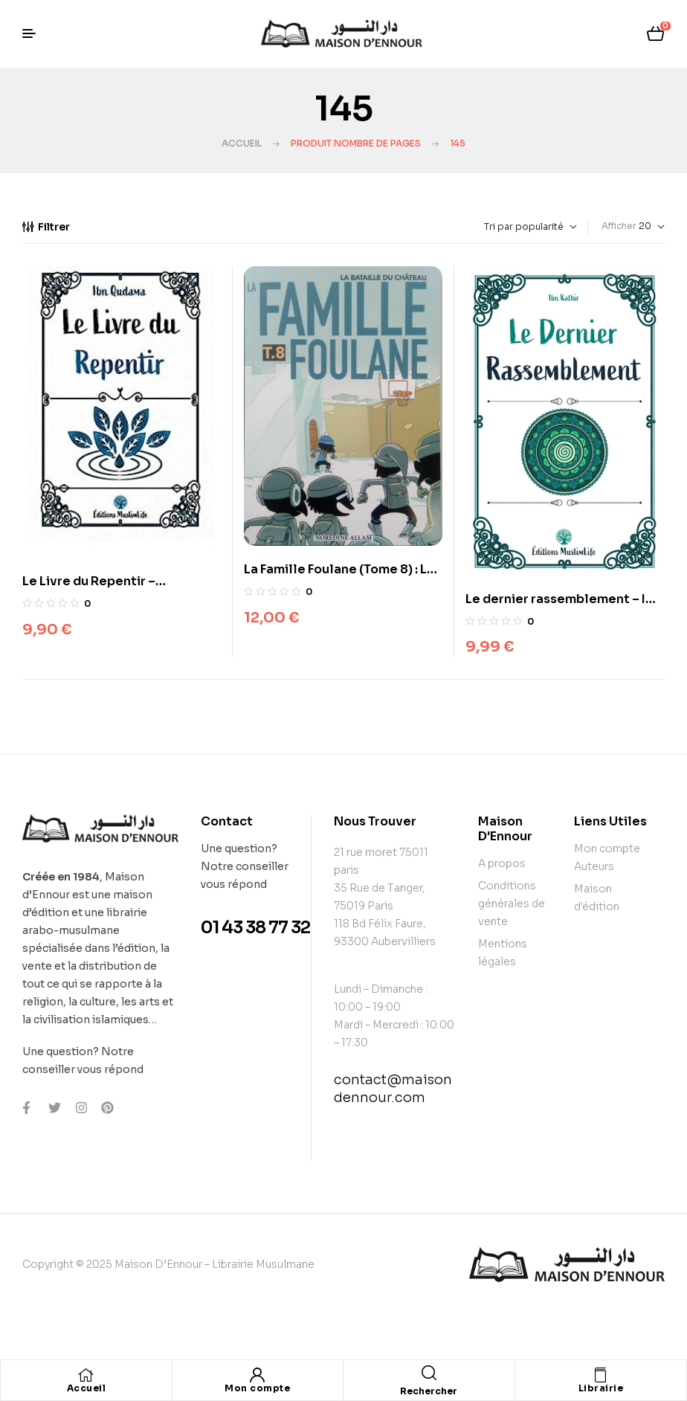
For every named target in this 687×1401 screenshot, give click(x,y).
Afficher (618, 225)
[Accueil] (86, 1375)
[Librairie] (600, 1375)
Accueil (242, 143)
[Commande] (496, 227)
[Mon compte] (257, 1375)
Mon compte (257, 1388)
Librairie (601, 1388)
